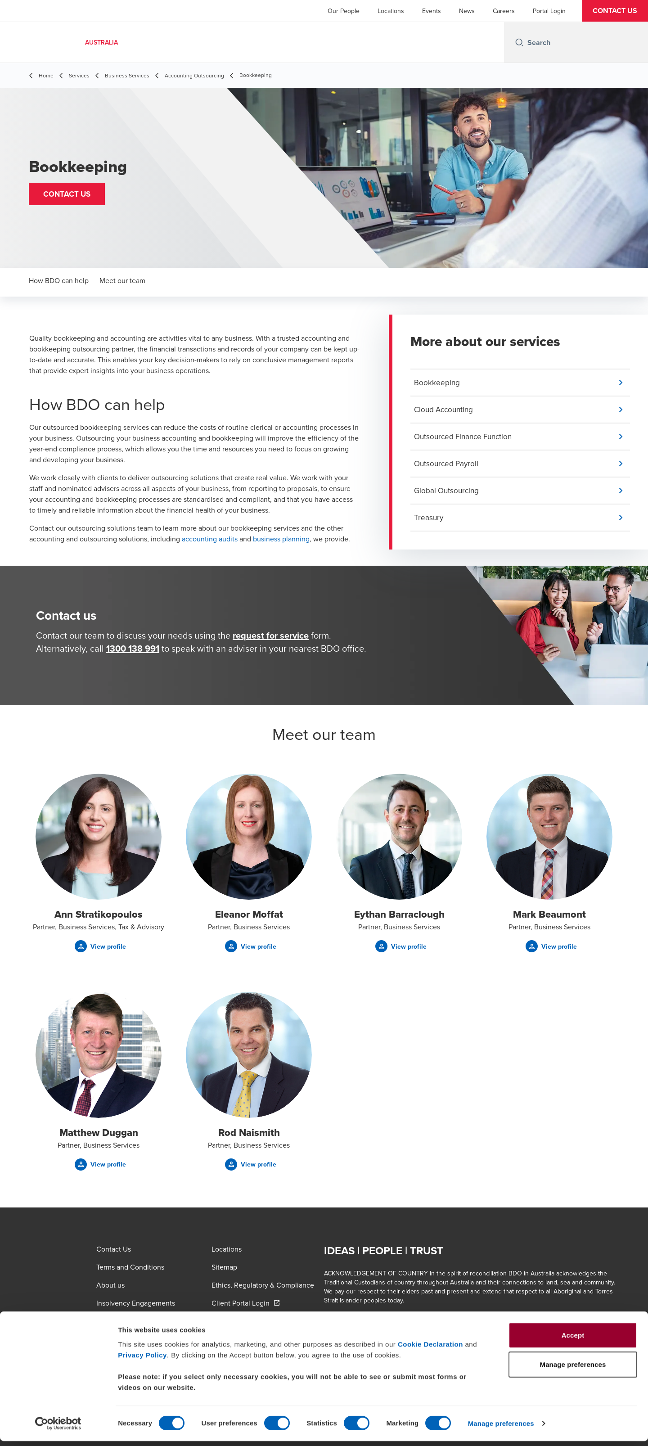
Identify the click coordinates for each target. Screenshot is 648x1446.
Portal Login (549, 10)
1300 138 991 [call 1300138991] (132, 651)
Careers (504, 10)
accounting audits (210, 539)
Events (431, 10)
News (467, 10)
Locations (391, 10)
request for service (271, 638)
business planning (281, 539)
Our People (344, 10)
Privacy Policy (142, 1359)
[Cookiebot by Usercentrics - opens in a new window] (58, 1428)
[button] (615, 11)
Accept (573, 1339)
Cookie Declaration (430, 1348)
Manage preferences (501, 1428)
